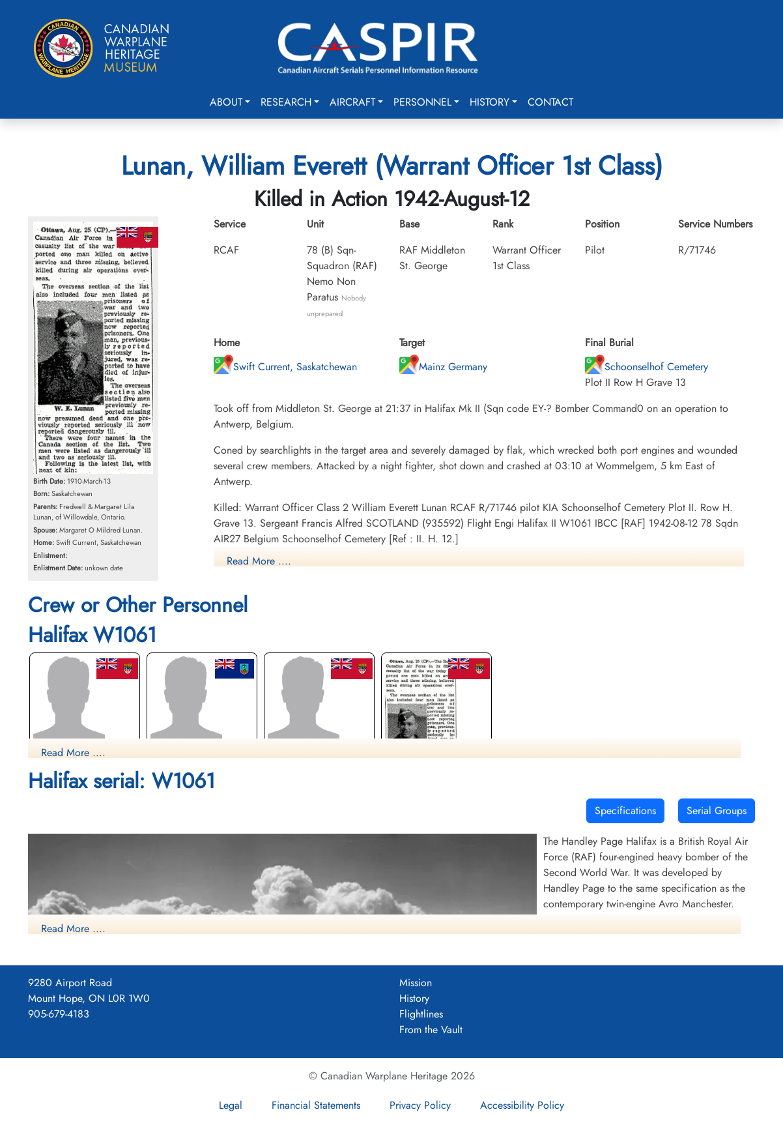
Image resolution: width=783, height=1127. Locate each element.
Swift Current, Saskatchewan (285, 366)
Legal (230, 1105)
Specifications (625, 810)
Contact (550, 102)
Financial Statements (316, 1105)
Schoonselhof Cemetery (646, 366)
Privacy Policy (420, 1105)
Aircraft (352, 102)
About (226, 102)
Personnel (422, 102)
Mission (415, 982)
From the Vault (431, 1029)
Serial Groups (717, 810)
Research (286, 102)
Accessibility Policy (522, 1105)
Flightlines (421, 1013)
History (489, 102)
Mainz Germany (443, 366)
